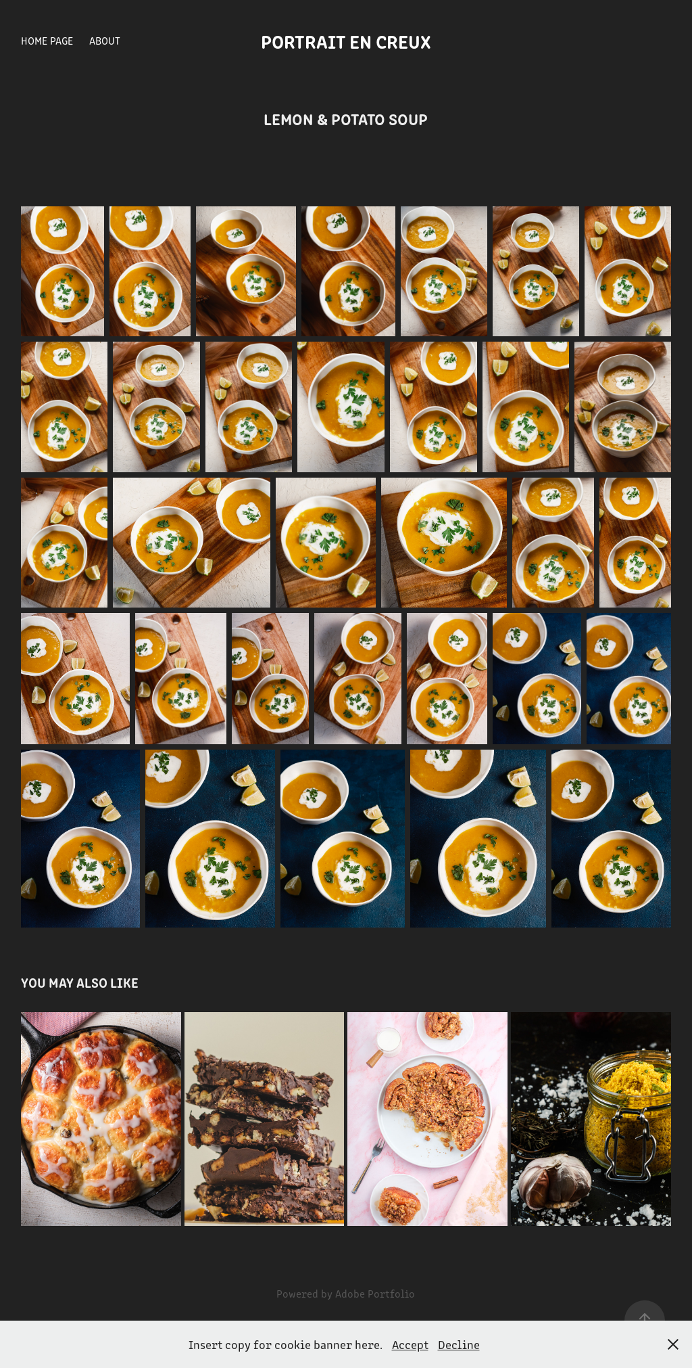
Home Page (47, 40)
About (104, 40)
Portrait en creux (346, 40)
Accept (410, 1344)
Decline (459, 1344)
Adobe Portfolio (375, 1293)
